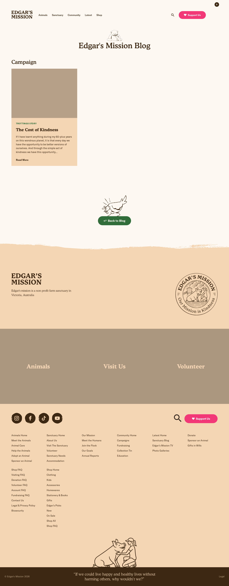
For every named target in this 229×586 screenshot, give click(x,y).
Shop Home (53, 469)
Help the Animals (20, 450)
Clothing (51, 474)
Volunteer (52, 450)
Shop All (51, 520)
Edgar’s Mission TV (162, 445)
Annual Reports (90, 455)
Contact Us (17, 500)
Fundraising (123, 445)
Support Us (192, 15)
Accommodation (55, 460)
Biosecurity (17, 510)
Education (122, 455)
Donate (192, 435)
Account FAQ (18, 490)
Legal (221, 576)
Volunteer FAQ (19, 485)
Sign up (82, 310)
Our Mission (88, 435)
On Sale (51, 515)
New (49, 510)
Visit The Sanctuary (57, 445)
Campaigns (123, 440)
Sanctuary (57, 15)
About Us (52, 440)
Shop (99, 15)
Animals (43, 15)
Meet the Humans (91, 440)
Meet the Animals (21, 440)
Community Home (126, 435)
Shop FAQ (16, 469)
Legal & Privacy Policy (23, 505)
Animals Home (19, 435)
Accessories (53, 485)
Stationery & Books (57, 495)
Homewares (53, 490)
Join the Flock (89, 445)
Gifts (49, 500)
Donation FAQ (19, 479)
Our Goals (87, 450)
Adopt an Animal (20, 455)
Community (74, 15)
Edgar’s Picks (54, 505)
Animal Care (18, 445)
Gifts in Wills (194, 445)
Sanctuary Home (56, 435)
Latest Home (159, 435)
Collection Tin (124, 450)
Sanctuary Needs (56, 455)
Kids (49, 479)
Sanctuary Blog (160, 440)
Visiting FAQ (18, 474)
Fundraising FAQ (20, 495)
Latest (88, 15)
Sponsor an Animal (21, 460)
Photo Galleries (160, 450)
